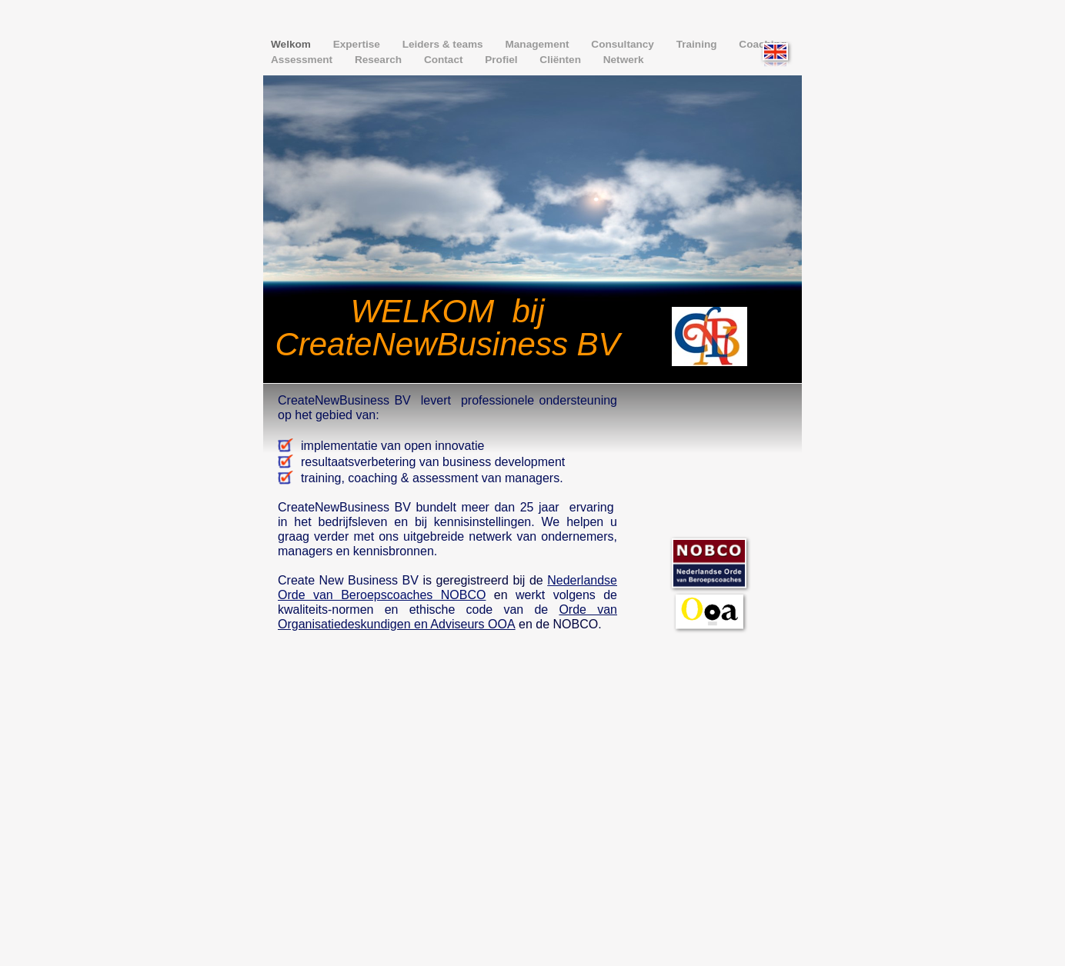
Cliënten (561, 59)
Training (698, 44)
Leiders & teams (444, 44)
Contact (445, 59)
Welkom (292, 44)
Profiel (502, 59)
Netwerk (623, 59)
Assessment (303, 59)
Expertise (358, 44)
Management (538, 44)
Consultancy (623, 44)
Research (380, 59)
